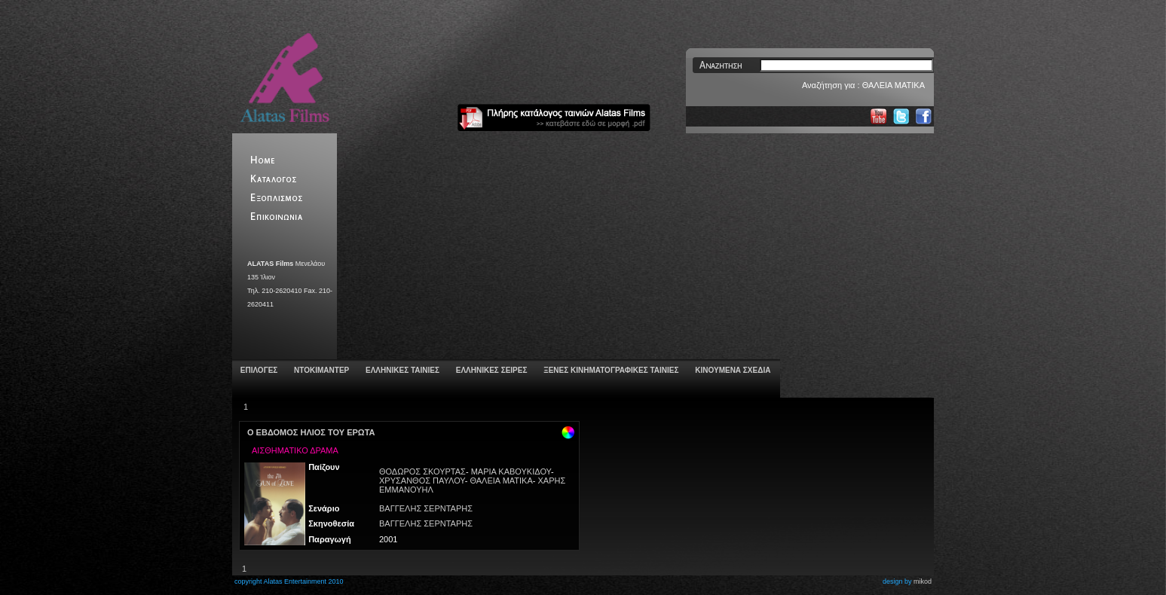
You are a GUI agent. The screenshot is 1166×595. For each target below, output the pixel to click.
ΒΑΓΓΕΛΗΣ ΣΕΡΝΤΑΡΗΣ (426, 508)
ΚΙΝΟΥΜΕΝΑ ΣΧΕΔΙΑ (731, 370)
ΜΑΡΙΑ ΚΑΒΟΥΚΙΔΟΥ (511, 471)
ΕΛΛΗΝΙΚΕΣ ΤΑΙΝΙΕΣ (401, 370)
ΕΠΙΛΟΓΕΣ (257, 370)
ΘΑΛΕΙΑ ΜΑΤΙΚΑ (501, 480)
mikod (923, 581)
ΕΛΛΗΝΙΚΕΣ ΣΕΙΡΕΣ (490, 370)
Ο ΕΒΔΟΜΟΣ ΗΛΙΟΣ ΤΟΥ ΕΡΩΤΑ (311, 432)
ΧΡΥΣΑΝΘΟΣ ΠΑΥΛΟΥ (422, 480)
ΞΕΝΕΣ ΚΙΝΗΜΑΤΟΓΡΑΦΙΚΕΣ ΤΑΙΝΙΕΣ (609, 370)
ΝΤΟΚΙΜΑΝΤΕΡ (320, 370)
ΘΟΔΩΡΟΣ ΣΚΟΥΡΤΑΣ (422, 471)
